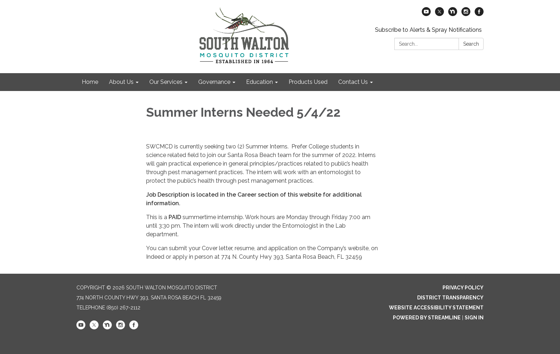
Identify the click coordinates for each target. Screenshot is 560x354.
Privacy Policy (463, 287)
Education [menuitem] (259, 82)
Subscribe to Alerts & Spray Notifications (428, 29)
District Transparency (450, 297)
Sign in (474, 317)
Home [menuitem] (90, 82)
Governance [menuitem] (214, 82)
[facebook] (479, 14)
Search (471, 44)
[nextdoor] (452, 14)
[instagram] (465, 14)
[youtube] (426, 14)
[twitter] (439, 14)
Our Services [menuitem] (165, 82)
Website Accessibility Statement (436, 307)
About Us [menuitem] (121, 82)
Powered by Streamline (427, 317)
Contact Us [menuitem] (353, 82)
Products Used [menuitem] (308, 82)
